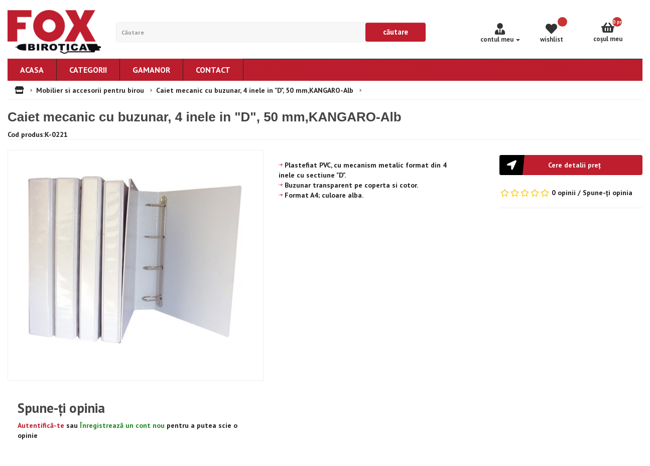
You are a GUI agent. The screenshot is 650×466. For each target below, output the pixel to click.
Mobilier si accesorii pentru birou (90, 90)
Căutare (395, 32)
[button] (570, 165)
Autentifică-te (41, 425)
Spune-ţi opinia (607, 192)
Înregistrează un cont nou (122, 425)
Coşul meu (617, 30)
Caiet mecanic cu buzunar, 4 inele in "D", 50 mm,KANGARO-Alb (254, 90)
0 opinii (564, 192)
